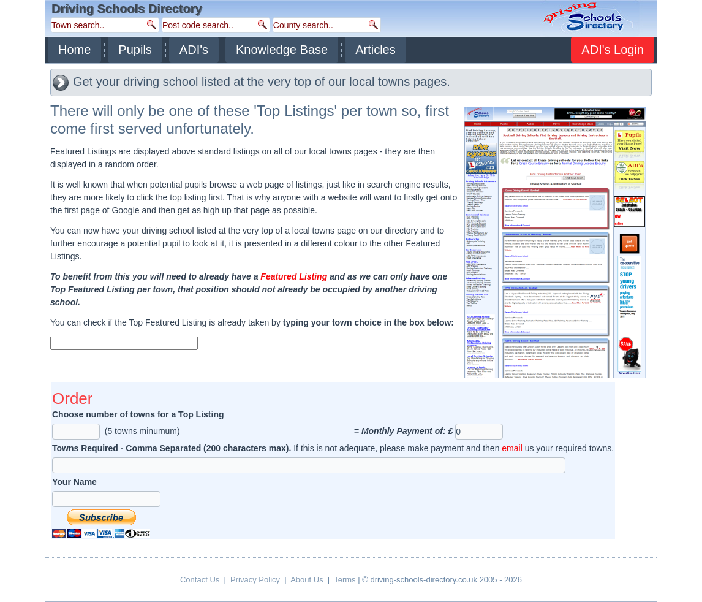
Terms (344, 579)
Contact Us (199, 579)
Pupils (134, 49)
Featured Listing (293, 276)
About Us (306, 579)
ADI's (193, 49)
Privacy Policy (255, 579)
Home (74, 49)
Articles (375, 49)
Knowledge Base (282, 49)
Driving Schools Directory (126, 8)
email (512, 448)
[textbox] (124, 343)
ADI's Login (612, 49)
